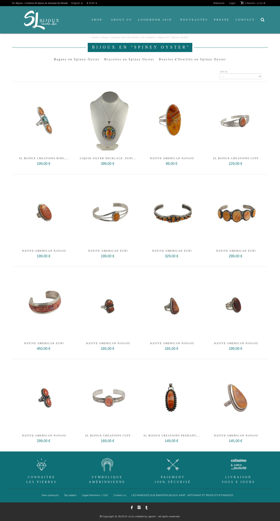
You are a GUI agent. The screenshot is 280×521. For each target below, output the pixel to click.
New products (50, 495)
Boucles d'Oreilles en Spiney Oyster (192, 59)
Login (232, 3)
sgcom (152, 516)
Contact (245, 19)
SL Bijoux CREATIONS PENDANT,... (172, 435)
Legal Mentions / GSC (95, 495)
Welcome (218, 3)
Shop (97, 19)
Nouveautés (194, 19)
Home (95, 37)
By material (148, 37)
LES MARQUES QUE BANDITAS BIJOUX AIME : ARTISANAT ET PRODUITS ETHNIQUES (182, 495)
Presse (221, 19)
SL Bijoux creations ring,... (44, 158)
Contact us (120, 495)
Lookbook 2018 (155, 19)
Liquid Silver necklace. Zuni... (108, 158)
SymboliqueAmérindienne (107, 470)
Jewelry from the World (125, 37)
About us (121, 19)
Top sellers (70, 495)
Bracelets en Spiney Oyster (129, 59)
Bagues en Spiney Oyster (77, 59)
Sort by (224, 71)
